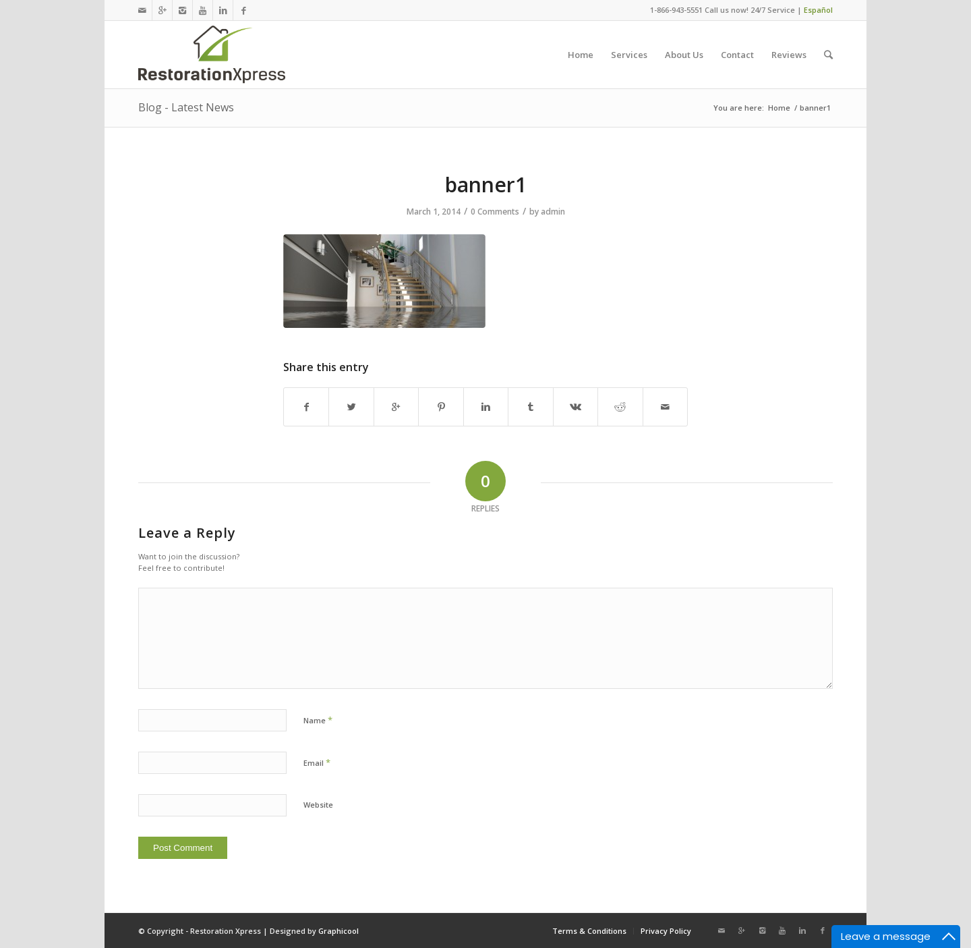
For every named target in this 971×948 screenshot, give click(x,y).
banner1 (486, 184)
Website (318, 805)
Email (316, 762)
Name (317, 720)
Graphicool (338, 931)
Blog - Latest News (186, 107)
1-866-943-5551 (676, 10)
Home (779, 108)
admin (553, 211)
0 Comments (495, 211)
